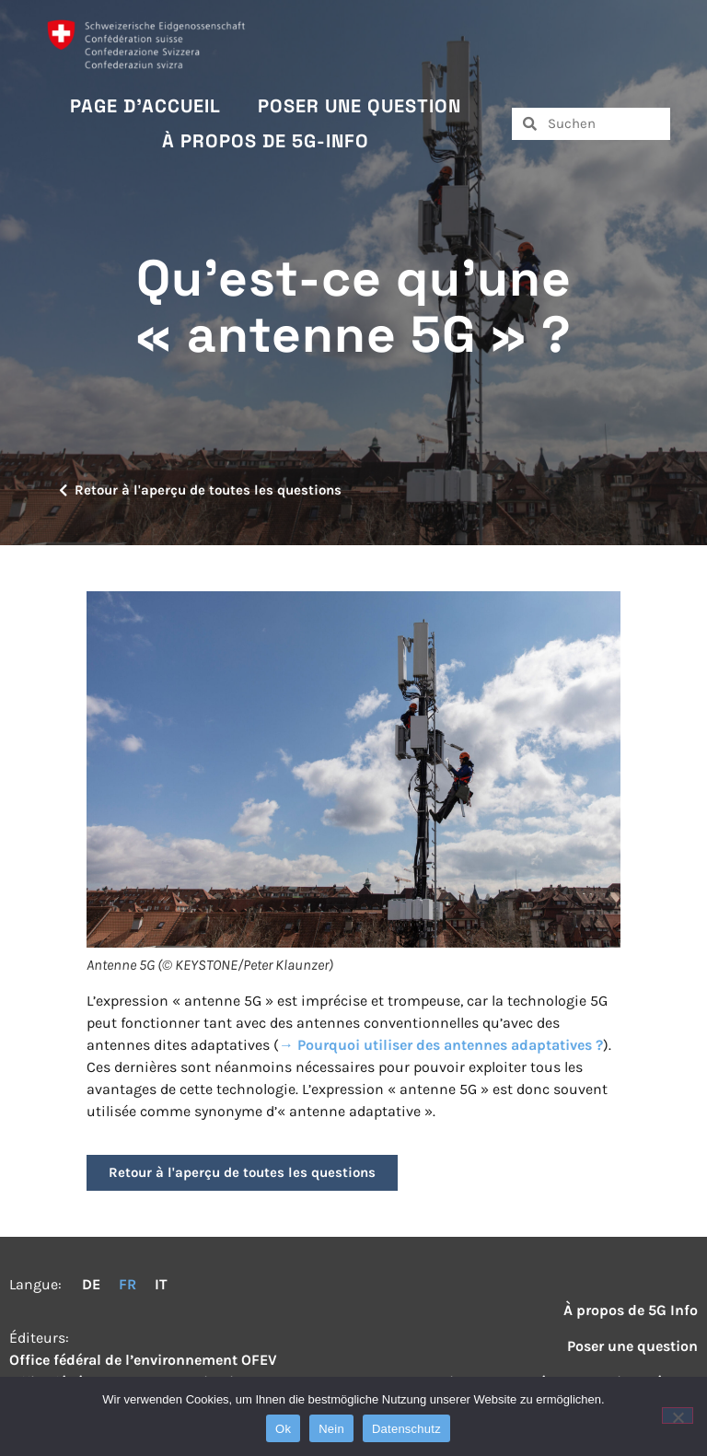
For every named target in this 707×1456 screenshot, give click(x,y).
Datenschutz (406, 1429)
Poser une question (359, 106)
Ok (283, 1429)
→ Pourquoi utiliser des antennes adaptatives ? (441, 1045)
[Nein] (677, 1415)
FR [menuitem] (127, 1284)
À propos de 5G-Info (265, 141)
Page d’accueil (145, 106)
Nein (331, 1429)
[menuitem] (91, 1285)
